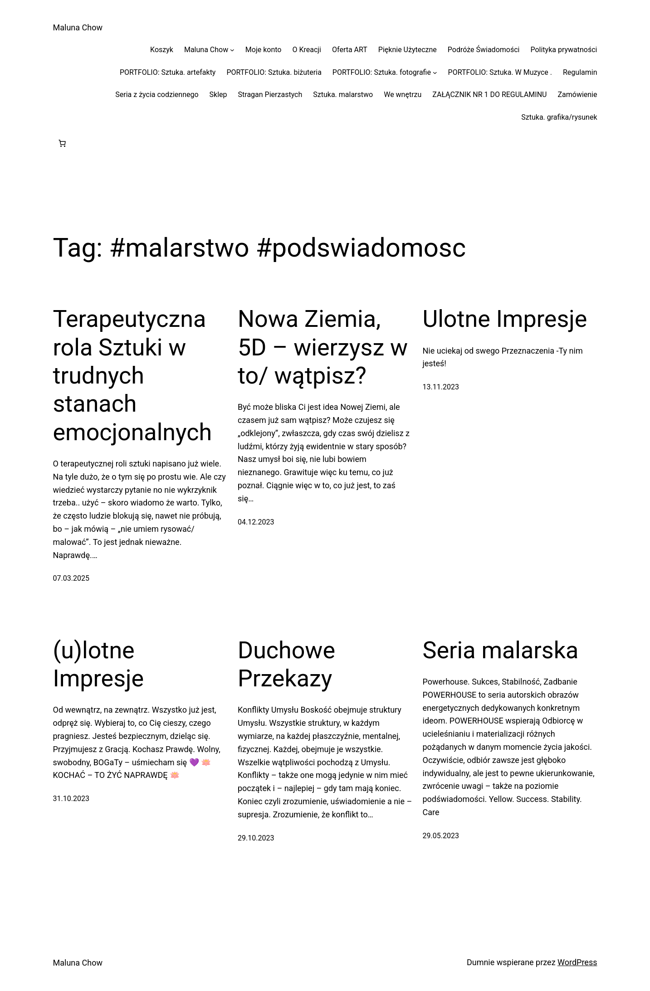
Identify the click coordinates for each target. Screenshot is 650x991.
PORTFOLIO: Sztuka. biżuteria (273, 72)
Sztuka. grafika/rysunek (559, 117)
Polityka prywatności (563, 49)
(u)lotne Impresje (98, 664)
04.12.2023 (256, 522)
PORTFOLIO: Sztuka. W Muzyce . (500, 72)
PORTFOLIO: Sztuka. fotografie (381, 72)
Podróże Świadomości (484, 49)
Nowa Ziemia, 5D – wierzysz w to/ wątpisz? (323, 347)
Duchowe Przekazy (286, 664)
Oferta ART (349, 49)
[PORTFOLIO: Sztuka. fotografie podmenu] (435, 72)
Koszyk (161, 49)
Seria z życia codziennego (156, 94)
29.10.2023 (256, 838)
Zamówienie (577, 94)
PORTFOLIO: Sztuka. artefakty (167, 72)
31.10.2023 (71, 798)
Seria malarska (501, 650)
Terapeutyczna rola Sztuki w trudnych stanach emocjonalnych (132, 375)
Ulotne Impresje (505, 319)
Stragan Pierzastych (270, 94)
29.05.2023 (441, 835)
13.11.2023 (441, 387)
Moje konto (263, 49)
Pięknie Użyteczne (407, 49)
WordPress (577, 962)
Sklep (218, 94)
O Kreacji (306, 49)
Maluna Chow (78, 27)
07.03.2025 (71, 578)
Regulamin (580, 72)
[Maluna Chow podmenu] (232, 50)
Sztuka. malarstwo (343, 94)
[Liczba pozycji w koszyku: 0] (62, 143)
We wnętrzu (402, 94)
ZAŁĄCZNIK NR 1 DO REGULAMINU (489, 94)
